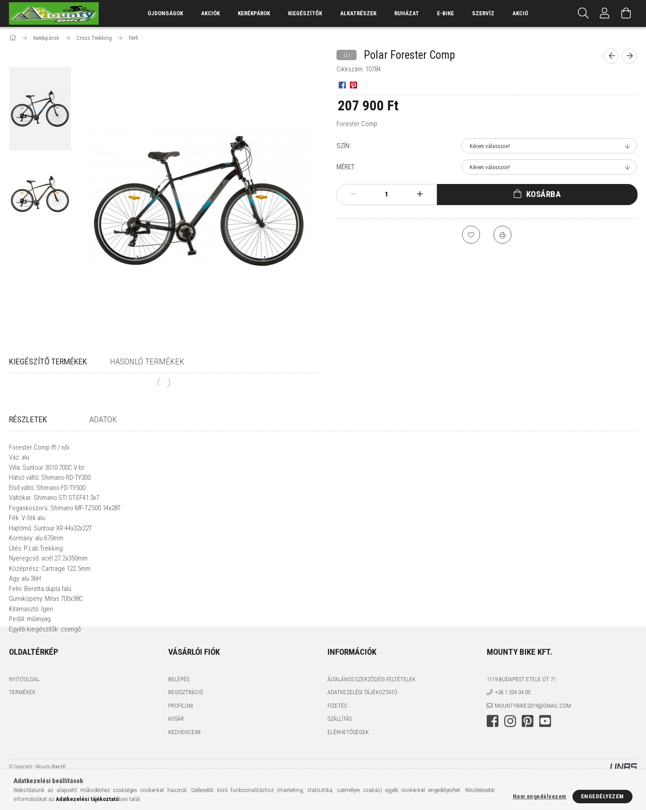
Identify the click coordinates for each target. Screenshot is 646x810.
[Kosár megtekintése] (626, 13)
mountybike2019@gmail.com (533, 731)
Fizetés (337, 731)
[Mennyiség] (387, 194)
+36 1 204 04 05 (512, 717)
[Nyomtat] (502, 235)
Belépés (178, 704)
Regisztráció (185, 717)
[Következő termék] (629, 56)
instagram (510, 746)
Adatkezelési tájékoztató (362, 717)
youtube (545, 746)
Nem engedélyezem (540, 796)
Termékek (22, 717)
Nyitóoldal (24, 704)
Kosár (176, 744)
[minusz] (353, 194)
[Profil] (604, 13)
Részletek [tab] (28, 419)
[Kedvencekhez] (471, 235)
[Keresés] (583, 13)
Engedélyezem (602, 796)
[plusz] (419, 194)
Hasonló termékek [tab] (147, 361)
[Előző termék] (611, 56)
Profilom (180, 731)
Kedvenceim (184, 757)
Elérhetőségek (348, 757)
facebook (492, 746)
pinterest (527, 746)
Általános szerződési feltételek (371, 704)
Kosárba (543, 194)
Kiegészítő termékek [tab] (48, 361)
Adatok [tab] (103, 419)
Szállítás (339, 744)
